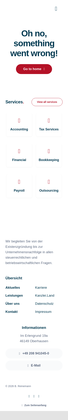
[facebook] (29, 396)
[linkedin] (39, 396)
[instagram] (34, 396)
